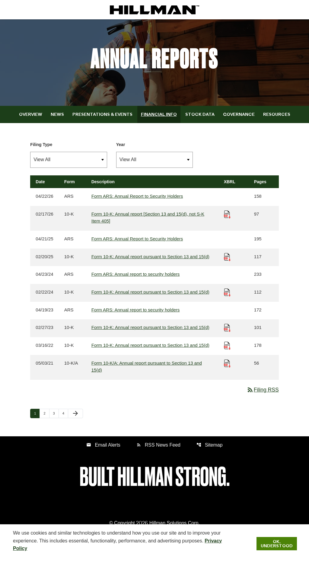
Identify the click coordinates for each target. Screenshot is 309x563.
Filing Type (41, 148)
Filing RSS (262, 396)
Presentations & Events (102, 118)
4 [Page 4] (65, 419)
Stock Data (200, 118)
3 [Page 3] (56, 419)
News (57, 118)
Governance (239, 118)
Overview (30, 118)
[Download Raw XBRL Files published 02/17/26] (227, 218)
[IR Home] (154, 10)
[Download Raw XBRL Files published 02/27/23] (227, 332)
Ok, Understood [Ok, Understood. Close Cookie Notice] (277, 543)
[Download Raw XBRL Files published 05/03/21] (227, 368)
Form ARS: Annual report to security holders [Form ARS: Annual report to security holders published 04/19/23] (135, 314)
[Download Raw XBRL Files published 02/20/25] (227, 261)
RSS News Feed (158, 451)
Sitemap (209, 451)
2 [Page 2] (46, 419)
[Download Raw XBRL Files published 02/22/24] (227, 297)
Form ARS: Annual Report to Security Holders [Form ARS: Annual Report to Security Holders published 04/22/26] (137, 200)
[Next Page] (75, 420)
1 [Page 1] (37, 419)
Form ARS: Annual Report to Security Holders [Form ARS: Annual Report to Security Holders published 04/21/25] (137, 243)
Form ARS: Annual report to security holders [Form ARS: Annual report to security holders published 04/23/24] (135, 279)
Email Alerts (103, 451)
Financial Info (159, 118)
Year (120, 148)
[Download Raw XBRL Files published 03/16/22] (227, 350)
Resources (276, 118)
